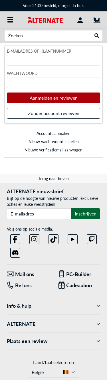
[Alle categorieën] (10, 20)
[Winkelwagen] (97, 19)
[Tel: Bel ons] (28, 285)
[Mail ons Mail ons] (28, 274)
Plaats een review (53, 341)
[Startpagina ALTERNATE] (45, 19)
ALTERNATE (53, 324)
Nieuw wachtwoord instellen (54, 141)
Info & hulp (53, 306)
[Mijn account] (80, 19)
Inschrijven (85, 213)
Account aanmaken (53, 133)
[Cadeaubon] (79, 285)
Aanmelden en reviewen (54, 97)
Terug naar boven (54, 178)
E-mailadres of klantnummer (39, 51)
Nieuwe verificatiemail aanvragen (53, 149)
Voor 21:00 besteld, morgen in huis (53, 5)
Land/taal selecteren (53, 362)
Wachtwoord (22, 73)
